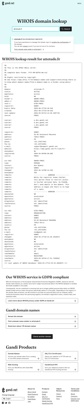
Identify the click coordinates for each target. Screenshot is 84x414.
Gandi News (32, 399)
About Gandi (32, 392)
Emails (44, 394)
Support (59, 396)
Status (58, 394)
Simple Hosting (47, 401)
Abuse (73, 394)
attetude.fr (18, 39)
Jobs (29, 401)
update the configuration (60, 42)
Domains (45, 392)
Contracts (74, 396)
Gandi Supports (33, 394)
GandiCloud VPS (47, 403)
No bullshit (31, 397)
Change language (8, 395)
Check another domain (42, 337)
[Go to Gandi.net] (8, 3)
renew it (25, 46)
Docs (58, 399)
